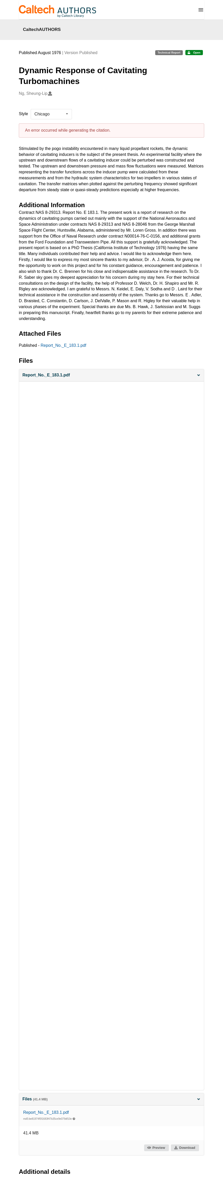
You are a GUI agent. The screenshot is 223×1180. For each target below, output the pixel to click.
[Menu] (200, 9)
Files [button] (111, 1099)
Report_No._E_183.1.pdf (63, 345)
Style (23, 114)
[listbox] (51, 114)
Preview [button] (156, 1148)
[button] (111, 375)
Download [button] (184, 1148)
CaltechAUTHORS (42, 29)
